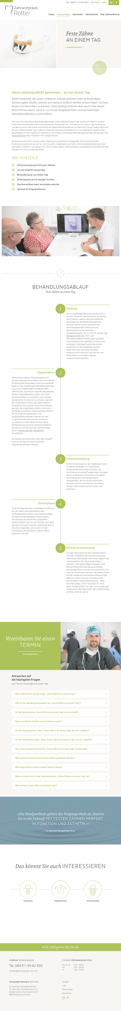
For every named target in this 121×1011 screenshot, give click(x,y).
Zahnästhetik (92, 15)
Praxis (51, 15)
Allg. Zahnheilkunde (110, 15)
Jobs (103, 2)
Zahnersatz (78, 15)
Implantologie (63, 15)
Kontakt (95, 2)
